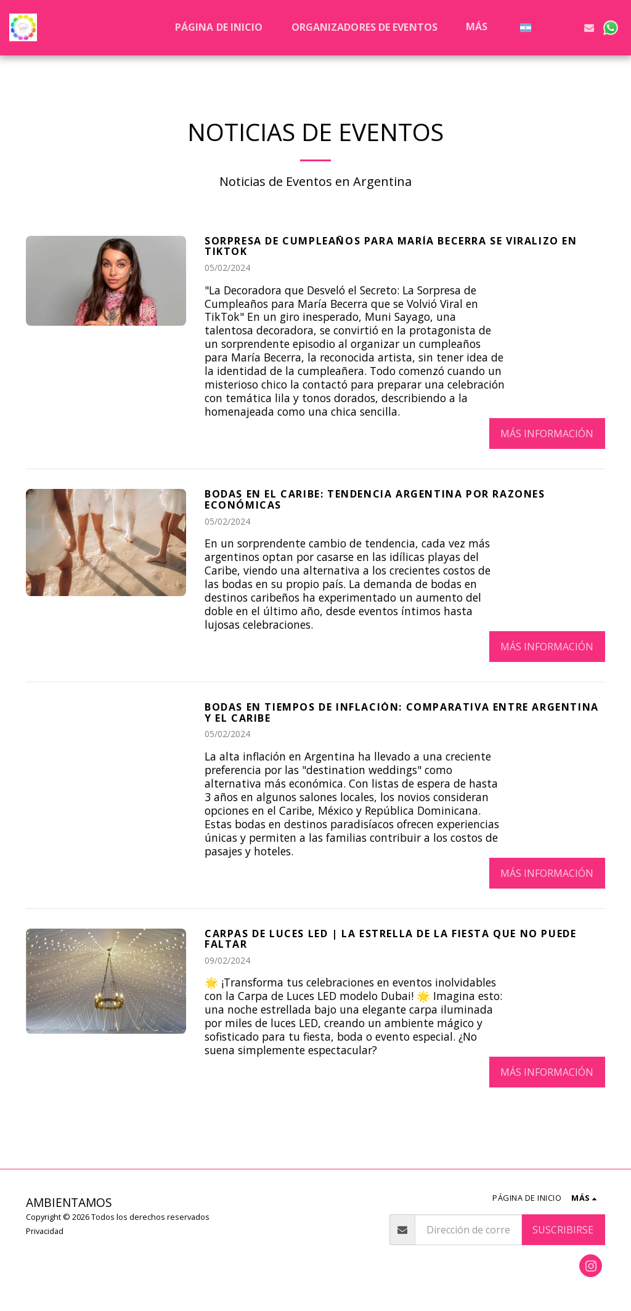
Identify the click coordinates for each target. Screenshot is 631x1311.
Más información (546, 433)
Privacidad (44, 1230)
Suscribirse (562, 1229)
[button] (547, 27)
